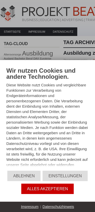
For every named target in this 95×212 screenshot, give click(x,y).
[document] (47, 117)
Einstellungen (65, 176)
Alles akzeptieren (47, 189)
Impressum (30, 207)
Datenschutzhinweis (58, 207)
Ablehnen (24, 176)
